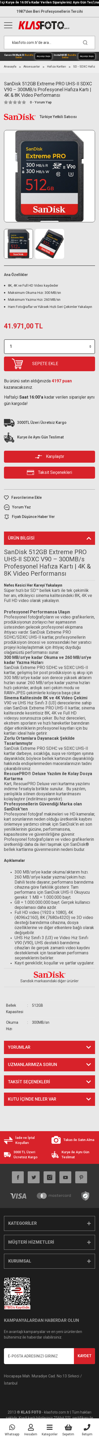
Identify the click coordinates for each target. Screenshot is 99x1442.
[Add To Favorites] (49, 497)
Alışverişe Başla (43, 56)
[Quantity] (49, 346)
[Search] (49, 42)
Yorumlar (19, 1047)
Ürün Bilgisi (21, 538)
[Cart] (68, 1430)
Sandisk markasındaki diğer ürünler (49, 981)
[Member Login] (31, 1430)
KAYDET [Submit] (85, 1356)
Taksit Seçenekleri (29, 1081)
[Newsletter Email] (49, 1356)
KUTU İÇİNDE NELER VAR (32, 1099)
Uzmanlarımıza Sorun (32, 1064)
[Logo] (56, 25)
